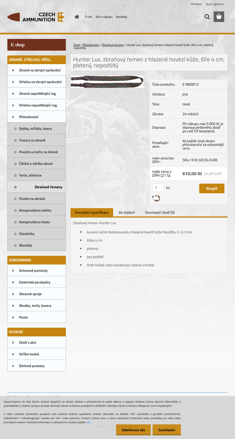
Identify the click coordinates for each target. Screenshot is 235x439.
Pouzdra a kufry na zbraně (38, 152)
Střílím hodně (29, 354)
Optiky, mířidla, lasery (35, 128)
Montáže (25, 245)
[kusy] (158, 188)
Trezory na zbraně (32, 140)
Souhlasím (166, 430)
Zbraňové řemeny (48, 187)
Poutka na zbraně (32, 198)
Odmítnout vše (133, 430)
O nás (88, 16)
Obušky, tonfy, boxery (35, 305)
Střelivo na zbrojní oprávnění (40, 82)
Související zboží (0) (160, 212)
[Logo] (38, 16)
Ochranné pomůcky (33, 270)
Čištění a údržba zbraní (36, 163)
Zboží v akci (27, 342)
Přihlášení (196, 4)
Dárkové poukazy (32, 365)
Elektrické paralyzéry (34, 282)
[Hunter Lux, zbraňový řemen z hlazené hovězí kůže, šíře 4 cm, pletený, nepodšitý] (107, 77)
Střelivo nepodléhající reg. (38, 105)
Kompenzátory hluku (34, 222)
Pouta (23, 317)
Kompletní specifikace (92, 212)
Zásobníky (26, 233)
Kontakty (121, 16)
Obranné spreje (30, 294)
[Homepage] (76, 16)
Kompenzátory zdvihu (35, 210)
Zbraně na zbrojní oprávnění (40, 70)
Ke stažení (127, 212)
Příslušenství (29, 117)
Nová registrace (215, 4)
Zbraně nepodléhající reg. (37, 93)
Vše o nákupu (104, 16)
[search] (207, 16)
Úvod (76, 45)
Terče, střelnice (30, 175)
